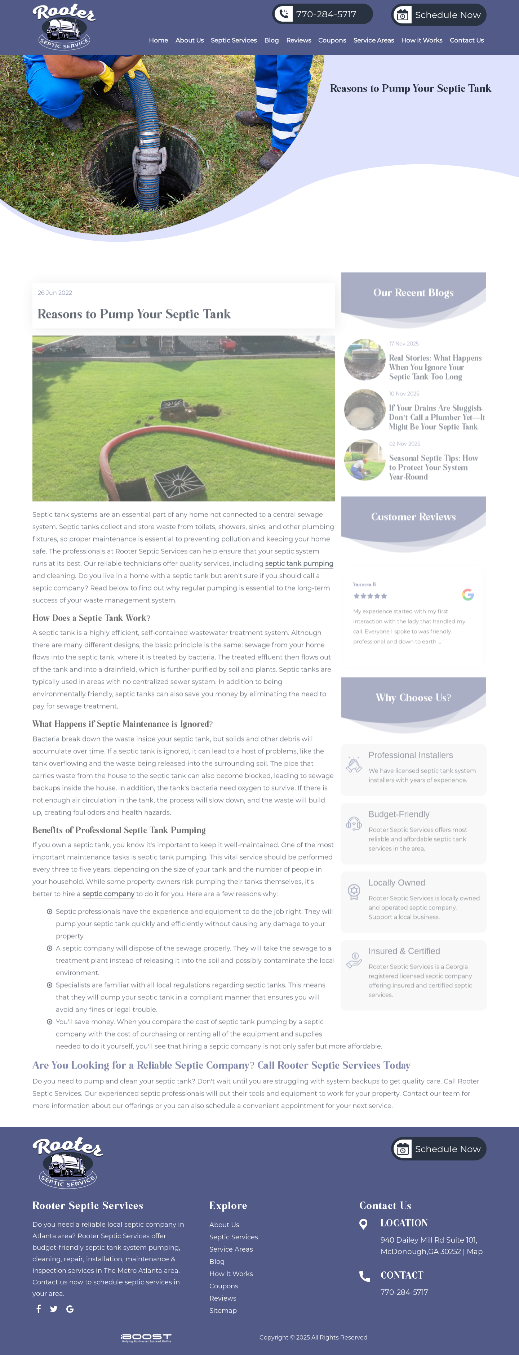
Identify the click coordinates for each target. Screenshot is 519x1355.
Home (158, 40)
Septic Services (234, 40)
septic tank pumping (299, 577)
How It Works (231, 1274)
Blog (271, 40)
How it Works (421, 40)
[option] (413, 617)
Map (475, 1251)
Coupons (332, 40)
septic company (108, 907)
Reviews (298, 40)
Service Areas (374, 40)
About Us (190, 40)
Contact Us (467, 40)
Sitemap (223, 1311)
